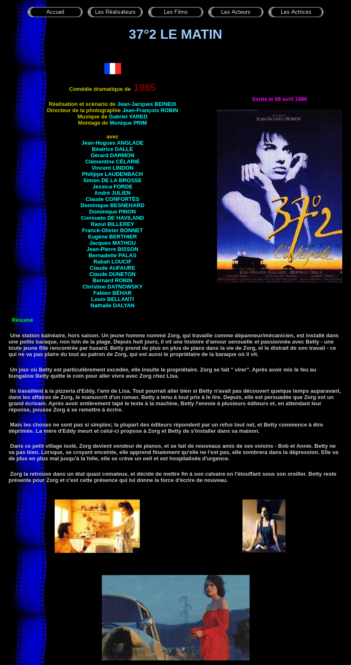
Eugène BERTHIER (112, 236)
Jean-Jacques (147, 104)
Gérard (112, 155)
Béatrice (112, 149)
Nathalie (113, 305)
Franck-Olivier (112, 230)
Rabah (112, 261)
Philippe (112, 174)
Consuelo (112, 218)
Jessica (112, 186)
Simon (112, 180)
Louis (112, 299)
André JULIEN (112, 193)
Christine (112, 287)
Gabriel (128, 116)
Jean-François (150, 110)
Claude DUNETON (112, 274)
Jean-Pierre (112, 249)
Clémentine (112, 161)
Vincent (112, 168)
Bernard (112, 280)
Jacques (112, 243)
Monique (128, 123)
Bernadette (112, 255)
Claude (112, 199)
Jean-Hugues (112, 143)
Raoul (112, 224)
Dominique (112, 205)
